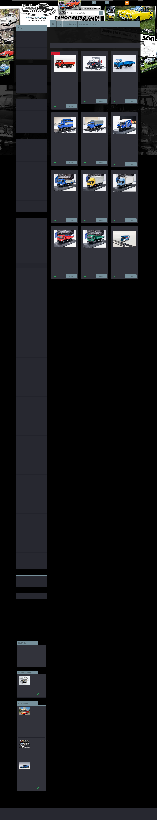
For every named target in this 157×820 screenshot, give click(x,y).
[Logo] (31, 13)
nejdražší (74, 45)
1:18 (77, 281)
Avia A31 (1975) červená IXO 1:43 (63, 78)
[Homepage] (53, 24)
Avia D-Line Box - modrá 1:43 (124, 197)
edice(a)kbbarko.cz (25, 658)
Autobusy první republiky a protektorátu (36, 679)
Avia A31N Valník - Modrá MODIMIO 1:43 (123, 79)
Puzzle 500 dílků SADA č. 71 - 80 (36, 741)
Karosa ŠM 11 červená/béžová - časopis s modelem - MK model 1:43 (37, 711)
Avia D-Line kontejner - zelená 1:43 (94, 253)
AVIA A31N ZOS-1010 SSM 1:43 (64, 139)
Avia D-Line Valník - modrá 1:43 (65, 197)
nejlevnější (65, 45)
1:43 (68, 281)
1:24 (72, 281)
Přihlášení (100, 2)
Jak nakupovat (83, 24)
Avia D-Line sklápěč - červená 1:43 (65, 253)
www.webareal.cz (39, 804)
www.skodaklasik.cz (24, 614)
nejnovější (83, 45)
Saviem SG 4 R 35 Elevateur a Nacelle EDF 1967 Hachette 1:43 (94, 79)
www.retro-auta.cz (23, 610)
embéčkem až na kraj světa (26, 615)
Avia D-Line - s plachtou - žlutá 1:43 (94, 197)
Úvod (52, 30)
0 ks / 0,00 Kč (134, 1)
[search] (101, 13)
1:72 (85, 281)
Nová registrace (115, 2)
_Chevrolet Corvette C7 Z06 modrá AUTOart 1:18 (36, 766)
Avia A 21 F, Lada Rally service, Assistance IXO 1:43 (121, 140)
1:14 (81, 281)
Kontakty (93, 24)
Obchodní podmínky (70, 24)
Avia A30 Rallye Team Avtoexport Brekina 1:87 (122, 254)
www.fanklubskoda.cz (24, 612)
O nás (59, 24)
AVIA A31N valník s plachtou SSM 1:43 (92, 140)
